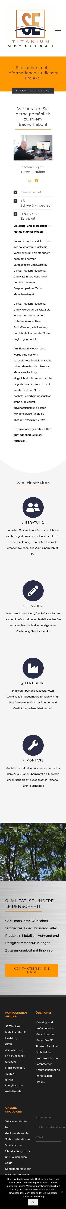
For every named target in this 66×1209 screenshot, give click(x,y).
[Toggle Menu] (58, 30)
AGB (40, 1136)
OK (33, 1202)
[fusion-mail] (30, 180)
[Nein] (61, 1192)
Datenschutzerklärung (48, 1127)
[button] (33, 192)
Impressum (45, 1117)
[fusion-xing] (36, 180)
